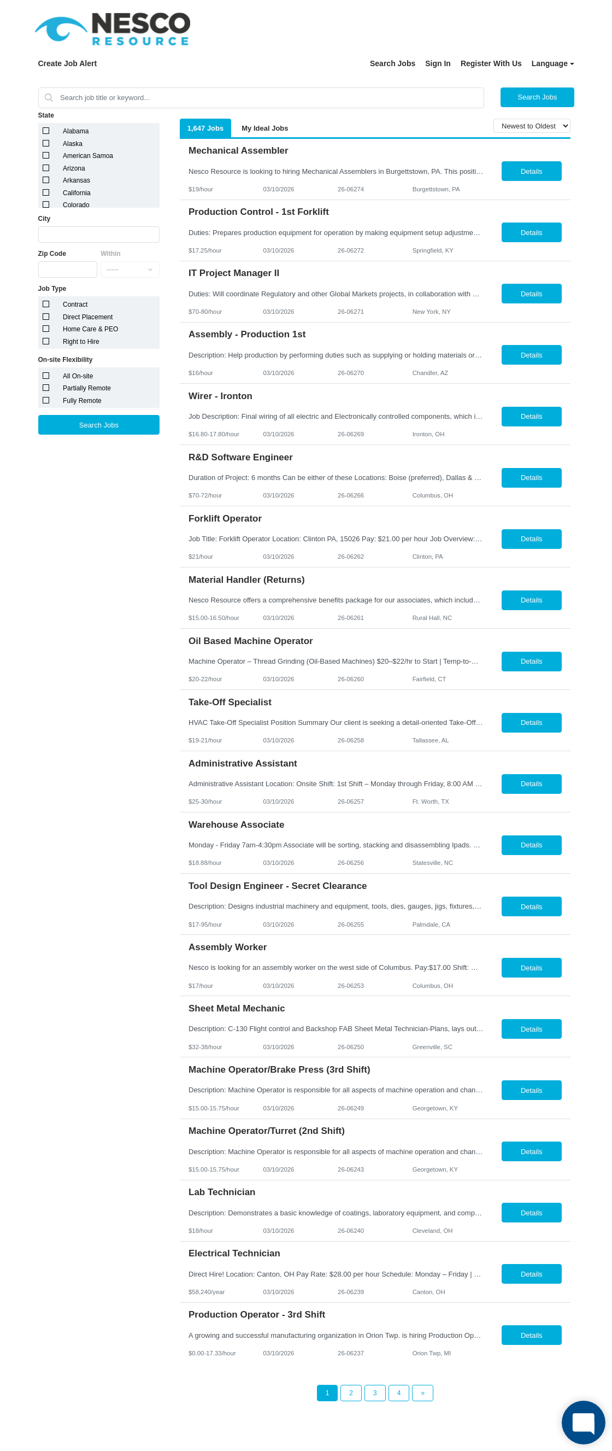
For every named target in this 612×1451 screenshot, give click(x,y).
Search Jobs (392, 63)
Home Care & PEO (90, 329)
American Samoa (88, 156)
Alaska (73, 144)
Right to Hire (81, 342)
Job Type (52, 288)
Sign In (438, 63)
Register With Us (491, 63)
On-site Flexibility (65, 360)
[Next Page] (422, 1393)
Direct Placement (88, 317)
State (46, 115)
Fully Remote (82, 401)
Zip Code (52, 254)
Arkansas (76, 180)
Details (532, 171)
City (44, 219)
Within (111, 254)
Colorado (76, 205)
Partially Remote (87, 388)
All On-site (78, 376)
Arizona (74, 168)
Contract (75, 304)
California (77, 193)
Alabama (76, 131)
